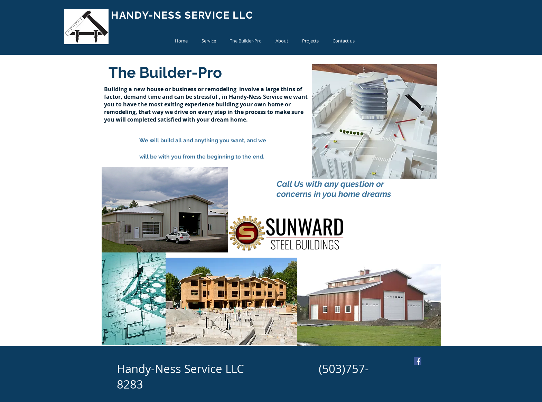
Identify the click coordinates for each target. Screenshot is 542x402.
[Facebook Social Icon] (417, 361)
